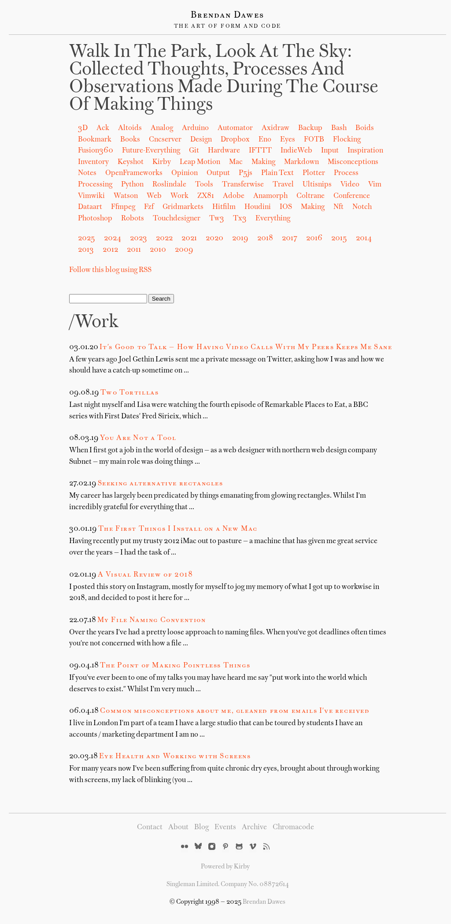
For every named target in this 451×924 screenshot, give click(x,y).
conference (351, 196)
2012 (110, 249)
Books (130, 139)
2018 (265, 238)
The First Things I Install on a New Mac (178, 529)
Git (194, 150)
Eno (265, 139)
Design (201, 139)
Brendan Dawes (227, 15)
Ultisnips (317, 184)
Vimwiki (91, 196)
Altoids (130, 128)
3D (83, 128)
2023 (138, 238)
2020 (214, 238)
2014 (364, 238)
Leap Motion (200, 162)
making (313, 207)
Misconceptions (353, 162)
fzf (149, 207)
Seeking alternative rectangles (160, 483)
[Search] (108, 298)
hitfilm (224, 207)
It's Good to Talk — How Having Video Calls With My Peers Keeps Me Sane (246, 347)
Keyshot (131, 162)
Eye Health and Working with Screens (175, 756)
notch (362, 207)
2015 (339, 238)
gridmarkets (183, 207)
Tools (204, 184)
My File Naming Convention (151, 620)
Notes (87, 173)
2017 (289, 238)
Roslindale (169, 184)
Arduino (195, 128)
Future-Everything (151, 150)
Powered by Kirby (225, 867)
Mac (236, 162)
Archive (254, 827)
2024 (112, 238)
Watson (126, 196)
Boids (364, 128)
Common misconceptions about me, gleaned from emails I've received (235, 711)
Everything (272, 218)
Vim (374, 184)
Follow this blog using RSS (110, 270)
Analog (162, 128)
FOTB (314, 139)
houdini (257, 207)
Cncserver (165, 139)
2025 (86, 238)
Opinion (184, 173)
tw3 (216, 218)
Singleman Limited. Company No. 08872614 (227, 884)
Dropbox (235, 139)
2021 (189, 238)
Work (179, 196)
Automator (235, 128)
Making (263, 162)
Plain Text (277, 173)
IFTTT (260, 150)
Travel (283, 184)
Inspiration (365, 150)
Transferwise (243, 184)
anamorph (270, 196)
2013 (86, 249)
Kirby (161, 162)
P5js (245, 173)
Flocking (347, 139)
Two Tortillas (129, 392)
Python (132, 184)
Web (154, 196)
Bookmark (94, 139)
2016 (314, 238)
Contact (150, 827)
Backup (310, 128)
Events (225, 827)
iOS (286, 207)
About (178, 827)
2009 (184, 249)
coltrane (310, 196)
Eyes (287, 139)
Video (349, 184)
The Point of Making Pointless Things (175, 665)
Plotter (314, 173)
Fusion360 (95, 150)
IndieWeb (296, 150)
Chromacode (293, 827)
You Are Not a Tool (138, 438)
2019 (240, 238)
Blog (201, 827)
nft (338, 207)
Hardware (224, 150)
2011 (134, 249)
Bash (339, 128)
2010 (158, 249)
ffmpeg (123, 207)
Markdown (301, 162)
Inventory (93, 162)
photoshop (95, 218)
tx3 (240, 218)
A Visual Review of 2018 (145, 574)
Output (218, 173)
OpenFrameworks (134, 173)
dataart (90, 207)
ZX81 (205, 196)
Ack (102, 128)
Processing (95, 184)
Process (346, 173)
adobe (233, 196)
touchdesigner (176, 218)
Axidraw (275, 128)
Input (330, 150)
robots (132, 218)
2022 (164, 238)
